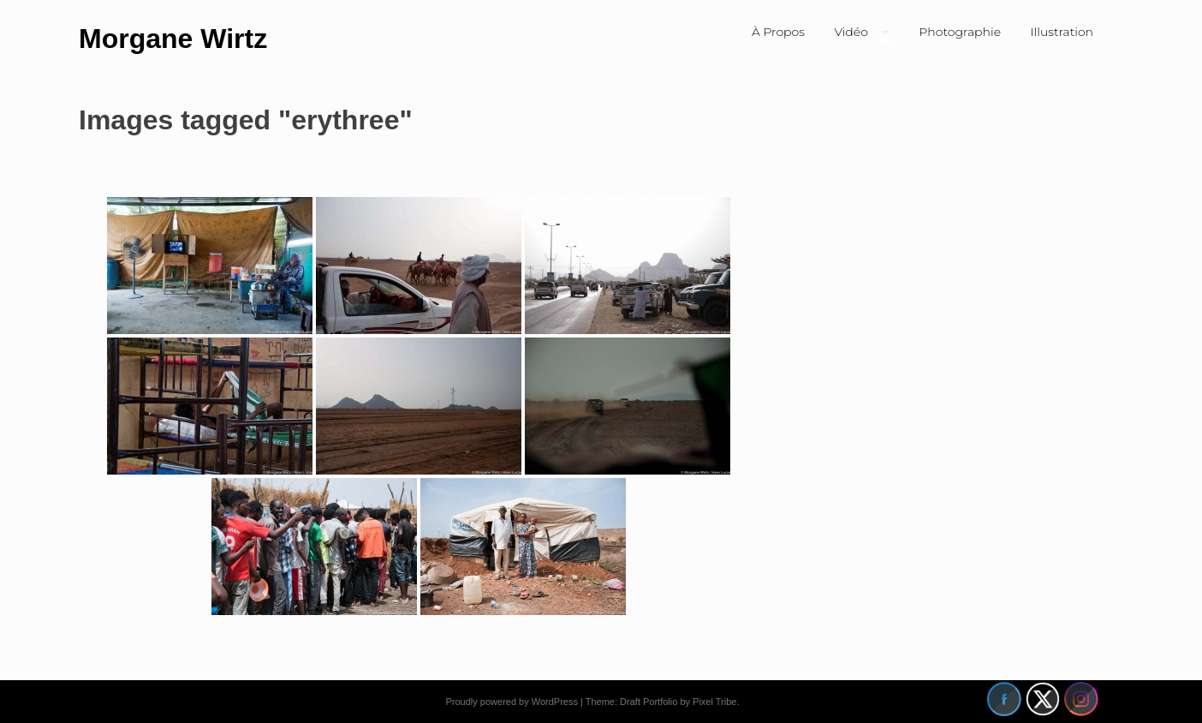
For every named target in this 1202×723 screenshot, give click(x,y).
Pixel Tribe (714, 701)
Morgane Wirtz (173, 38)
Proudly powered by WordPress (511, 701)
